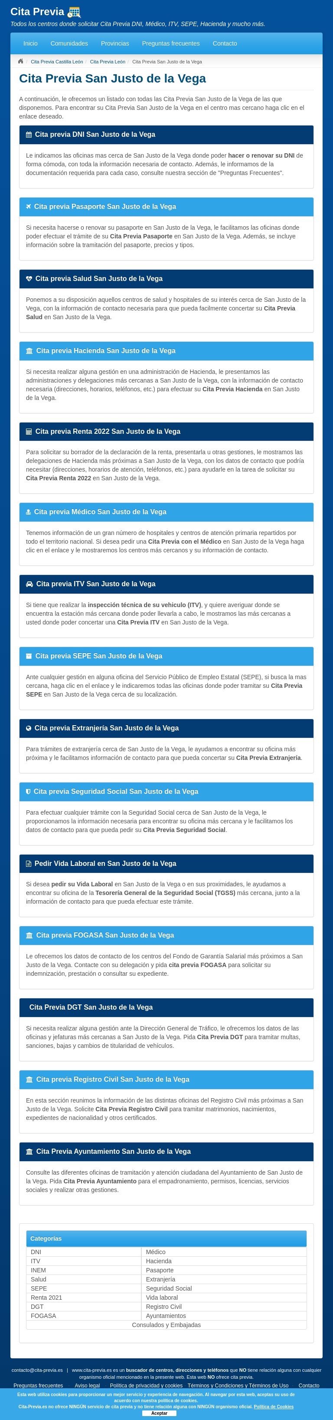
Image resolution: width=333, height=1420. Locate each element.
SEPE (39, 1288)
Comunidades (69, 43)
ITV (35, 1261)
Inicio (30, 43)
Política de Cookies (274, 1406)
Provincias (115, 43)
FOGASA (43, 1315)
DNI (36, 1251)
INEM (38, 1270)
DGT (37, 1306)
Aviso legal (87, 1386)
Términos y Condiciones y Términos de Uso (238, 1386)
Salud (38, 1279)
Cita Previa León (107, 61)
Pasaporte (160, 1270)
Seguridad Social (169, 1288)
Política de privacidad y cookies (146, 1386)
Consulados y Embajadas (166, 1324)
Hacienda (159, 1261)
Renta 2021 (46, 1297)
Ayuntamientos (166, 1315)
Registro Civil (164, 1306)
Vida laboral (162, 1297)
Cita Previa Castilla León (57, 61)
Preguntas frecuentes (171, 43)
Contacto (225, 43)
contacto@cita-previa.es (37, 1370)
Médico (156, 1251)
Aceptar (159, 1413)
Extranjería (161, 1279)
